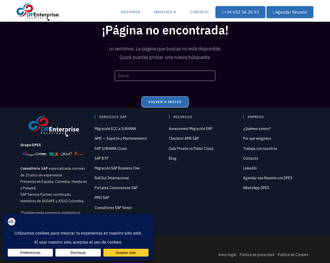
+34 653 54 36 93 (240, 12)
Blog (173, 158)
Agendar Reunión (290, 12)
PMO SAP (102, 197)
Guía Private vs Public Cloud (191, 148)
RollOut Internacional (112, 178)
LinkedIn (250, 168)
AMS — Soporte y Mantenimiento (121, 138)
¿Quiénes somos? (257, 128)
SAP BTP (102, 158)
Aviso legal (227, 254)
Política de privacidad (257, 254)
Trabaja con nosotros (260, 148)
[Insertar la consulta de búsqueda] (165, 76)
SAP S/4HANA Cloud (111, 148)
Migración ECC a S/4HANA (115, 128)
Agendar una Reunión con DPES (267, 178)
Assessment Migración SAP (190, 128)
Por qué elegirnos (257, 138)
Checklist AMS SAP (184, 138)
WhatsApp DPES (256, 187)
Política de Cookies (293, 254)
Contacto (250, 158)
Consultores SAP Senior (113, 207)
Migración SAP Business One (117, 168)
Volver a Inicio (165, 102)
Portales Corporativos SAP (116, 187)
